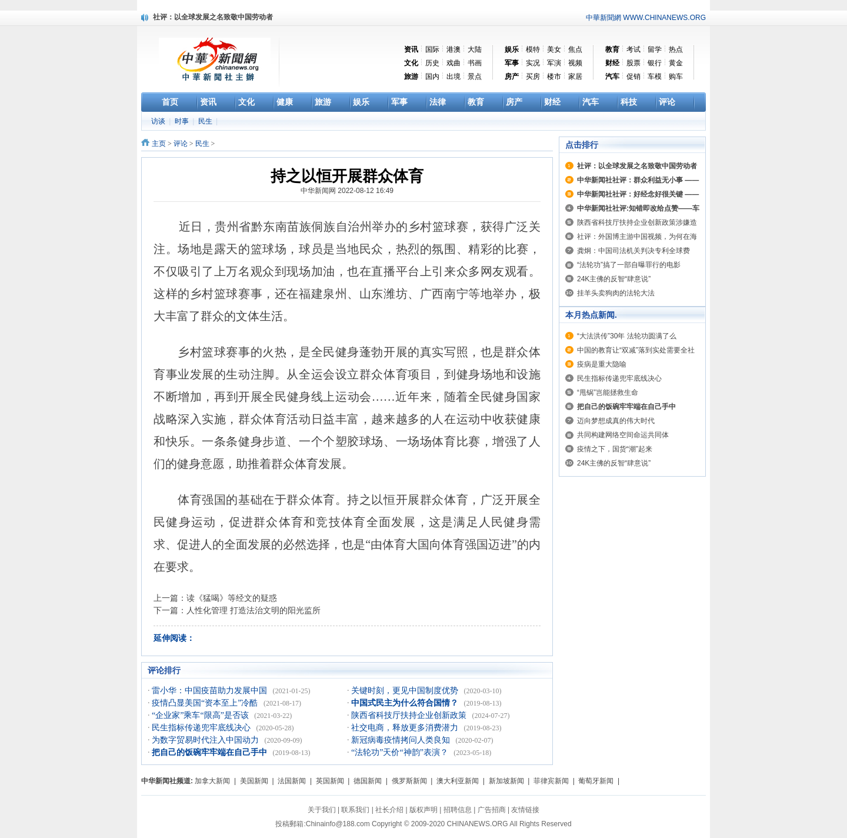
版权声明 (423, 810)
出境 (453, 76)
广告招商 (492, 810)
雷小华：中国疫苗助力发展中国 (210, 690)
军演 (554, 63)
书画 (475, 63)
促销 (633, 76)
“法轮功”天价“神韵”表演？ (400, 752)
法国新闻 (292, 781)
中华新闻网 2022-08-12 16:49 (347, 191)
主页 (159, 143)
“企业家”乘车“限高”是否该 (201, 715)
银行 (655, 63)
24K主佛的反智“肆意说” (614, 279)
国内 (432, 76)
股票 (633, 63)
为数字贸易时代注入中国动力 (206, 740)
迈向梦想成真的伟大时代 (616, 421)
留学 (655, 49)
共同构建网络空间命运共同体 (623, 435)
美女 (554, 49)
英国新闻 (330, 781)
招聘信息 (457, 810)
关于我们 (322, 810)
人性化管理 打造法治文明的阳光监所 (253, 610)
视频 (575, 63)
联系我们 (355, 810)
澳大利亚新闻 (457, 781)
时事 (183, 121)
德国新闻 (368, 781)
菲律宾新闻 (551, 781)
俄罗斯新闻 (409, 781)
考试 (633, 49)
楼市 (554, 76)
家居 (575, 76)
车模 (655, 76)
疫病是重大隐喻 (601, 364)
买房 (533, 76)
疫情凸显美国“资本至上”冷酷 (206, 703)
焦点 (575, 49)
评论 (181, 143)
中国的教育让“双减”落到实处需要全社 (636, 350)
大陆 (475, 49)
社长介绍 (389, 810)
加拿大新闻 (212, 781)
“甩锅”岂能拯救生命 (607, 392)
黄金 (676, 63)
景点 (475, 76)
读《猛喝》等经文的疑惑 (231, 598)
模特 (533, 49)
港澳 (453, 49)
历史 (432, 63)
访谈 (159, 121)
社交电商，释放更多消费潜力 (406, 727)
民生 (206, 121)
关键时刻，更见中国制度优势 (406, 690)
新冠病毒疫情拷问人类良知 (401, 740)
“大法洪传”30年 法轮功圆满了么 (626, 336)
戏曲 (453, 63)
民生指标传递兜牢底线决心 (202, 727)
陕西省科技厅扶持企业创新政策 (410, 715)
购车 (676, 76)
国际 (432, 49)
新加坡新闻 (506, 781)
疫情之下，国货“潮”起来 (614, 449)
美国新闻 (254, 781)
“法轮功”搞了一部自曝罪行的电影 (629, 265)
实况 (533, 63)
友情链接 (525, 810)
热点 (676, 49)
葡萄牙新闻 (595, 781)
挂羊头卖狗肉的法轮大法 (616, 293)
